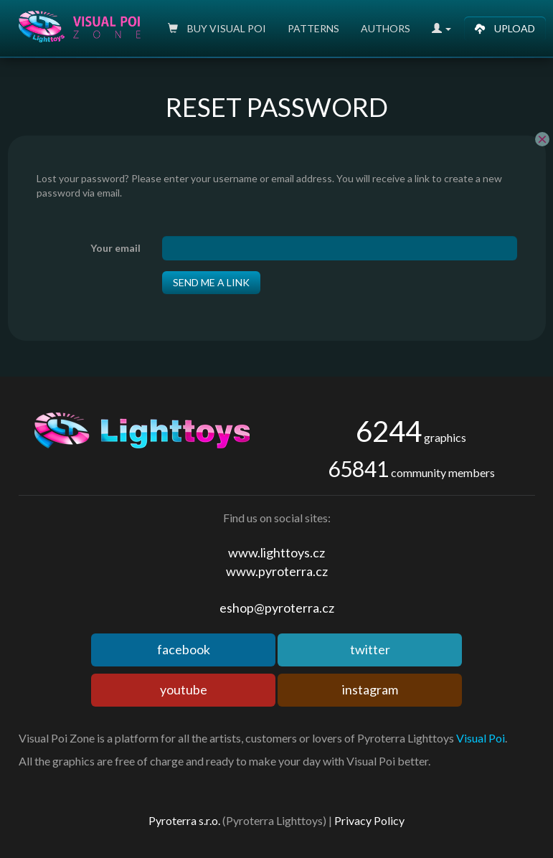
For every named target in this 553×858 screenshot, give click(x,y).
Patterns (313, 28)
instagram (370, 689)
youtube (183, 689)
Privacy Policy (369, 820)
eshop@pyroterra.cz (276, 608)
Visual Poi (480, 738)
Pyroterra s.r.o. (184, 820)
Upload (505, 28)
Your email (115, 248)
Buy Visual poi (217, 28)
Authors (385, 28)
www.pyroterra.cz (277, 571)
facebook (183, 649)
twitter (370, 649)
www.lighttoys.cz (276, 552)
